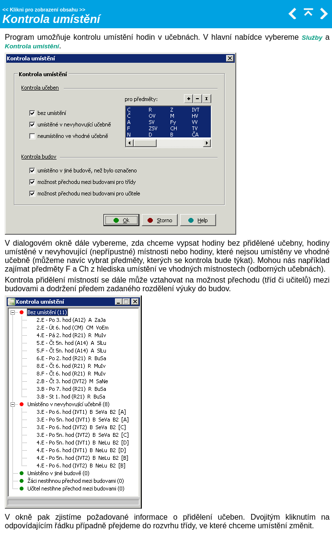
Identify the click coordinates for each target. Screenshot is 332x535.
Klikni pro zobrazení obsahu (44, 9)
